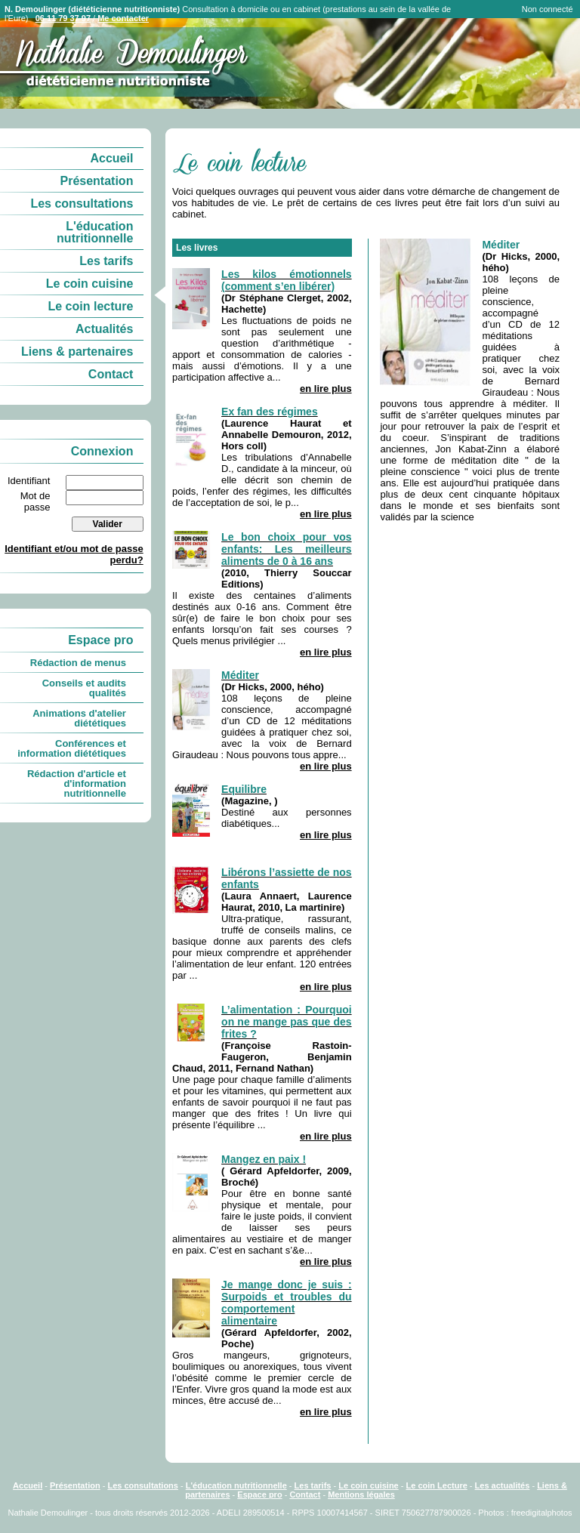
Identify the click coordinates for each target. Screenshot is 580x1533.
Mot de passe (35, 501)
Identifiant (29, 480)
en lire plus (326, 388)
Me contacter (123, 18)
